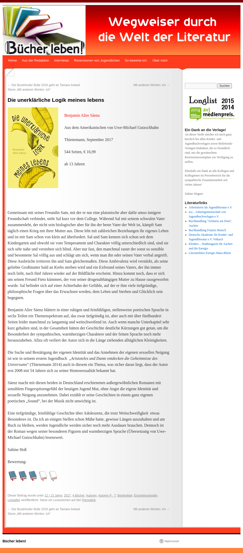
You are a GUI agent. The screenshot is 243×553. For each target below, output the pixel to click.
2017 (67, 495)
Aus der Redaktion (35, 60)
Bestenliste (124, 495)
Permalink (89, 500)
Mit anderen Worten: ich (151, 85)
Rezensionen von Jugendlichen (97, 60)
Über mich (159, 60)
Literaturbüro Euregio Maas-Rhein (210, 253)
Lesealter (14, 500)
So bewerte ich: (136, 60)
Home (12, 60)
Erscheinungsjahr (145, 495)
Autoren (91, 495)
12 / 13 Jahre (53, 495)
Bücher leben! (14, 541)
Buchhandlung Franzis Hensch (207, 230)
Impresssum (172, 541)
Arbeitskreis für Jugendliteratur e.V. (210, 207)
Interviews (61, 60)
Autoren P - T (107, 495)
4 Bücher (78, 495)
